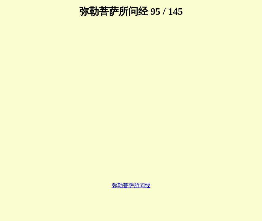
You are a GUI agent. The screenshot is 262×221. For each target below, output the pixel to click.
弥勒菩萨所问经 (131, 185)
